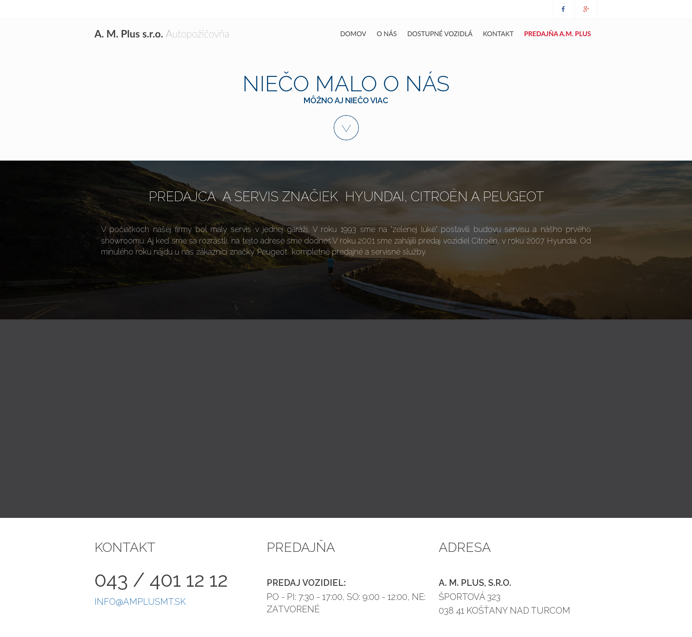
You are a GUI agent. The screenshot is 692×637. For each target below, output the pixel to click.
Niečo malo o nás (346, 105)
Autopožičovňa (161, 33)
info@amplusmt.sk (140, 601)
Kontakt (498, 33)
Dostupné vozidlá (440, 33)
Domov (353, 33)
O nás (387, 33)
